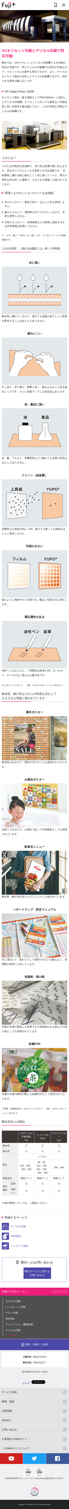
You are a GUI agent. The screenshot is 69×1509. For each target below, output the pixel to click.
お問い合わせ (9, 1429)
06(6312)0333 (39, 1357)
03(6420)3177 (39, 1362)
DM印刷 (9, 1318)
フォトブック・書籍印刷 (19, 1324)
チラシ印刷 (11, 1312)
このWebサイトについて (16, 1448)
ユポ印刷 (11, 1335)
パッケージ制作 (15, 1245)
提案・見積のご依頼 (36, 1344)
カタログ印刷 (12, 1301)
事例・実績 (8, 1401)
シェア (26, 1382)
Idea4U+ (6, 1420)
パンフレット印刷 (15, 1306)
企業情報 (7, 1410)
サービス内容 (9, 1392)
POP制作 (11, 1236)
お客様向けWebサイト (14, 1439)
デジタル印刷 (14, 1226)
